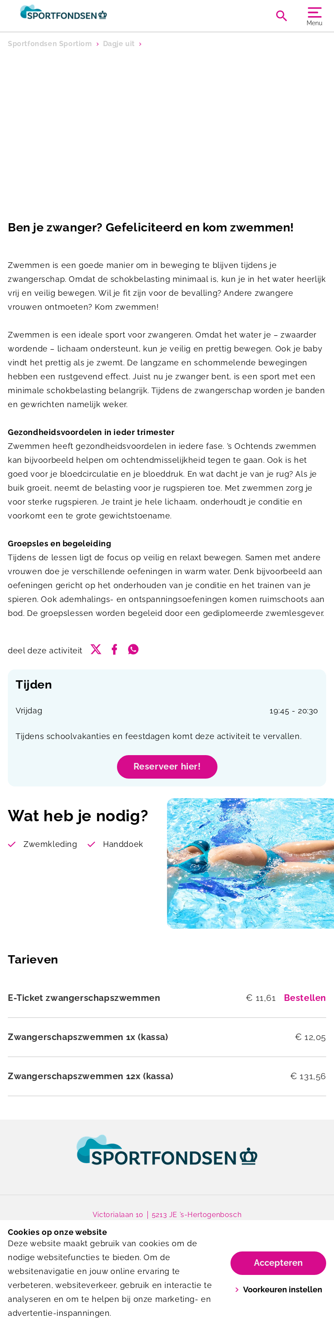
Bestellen (305, 998)
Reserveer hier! (167, 766)
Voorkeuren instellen (278, 1289)
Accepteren (278, 1263)
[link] (167, 1158)
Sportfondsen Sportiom (50, 44)
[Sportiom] (87, 15)
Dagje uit (119, 44)
